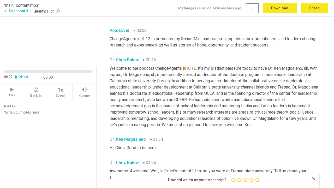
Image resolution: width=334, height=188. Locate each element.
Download (279, 8)
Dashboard (16, 11)
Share (314, 8)
